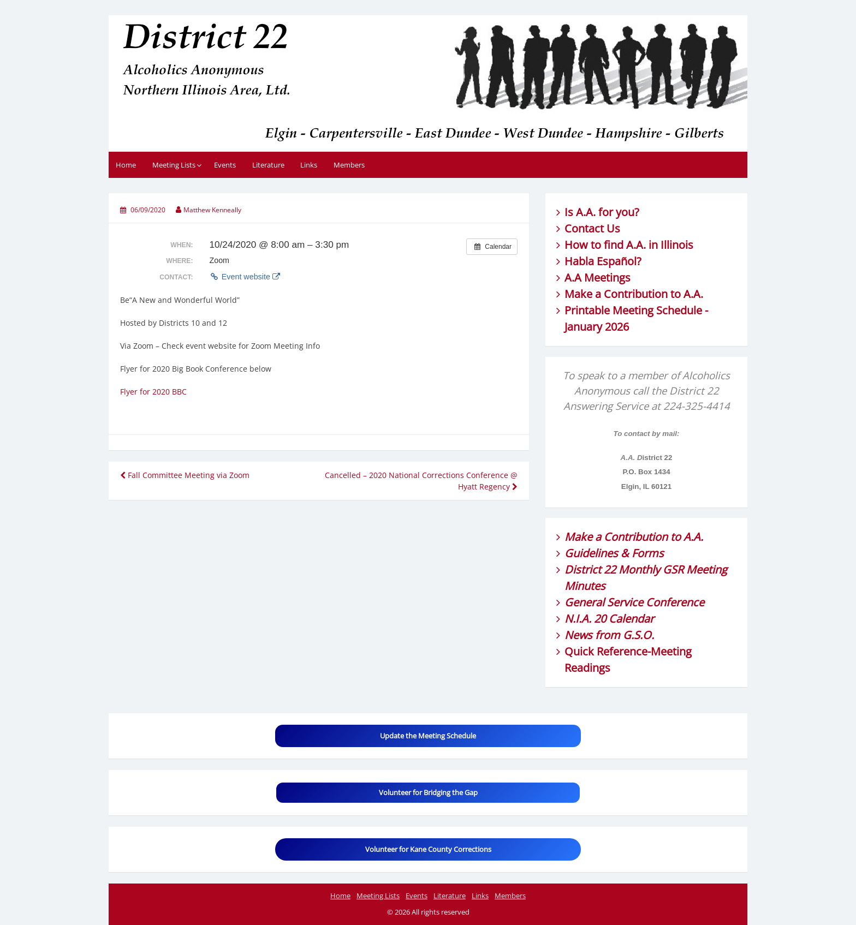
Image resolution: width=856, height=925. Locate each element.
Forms (648, 553)
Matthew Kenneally (212, 209)
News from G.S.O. (609, 635)
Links (308, 165)
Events (225, 165)
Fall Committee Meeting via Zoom (184, 475)
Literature (268, 165)
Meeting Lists (173, 165)
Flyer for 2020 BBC (153, 391)
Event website (244, 276)
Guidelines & (598, 553)
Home (126, 165)
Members (349, 165)
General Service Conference (634, 602)
